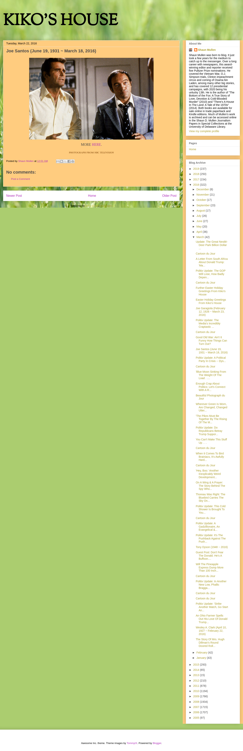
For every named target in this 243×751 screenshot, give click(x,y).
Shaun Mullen (207, 49)
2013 (196, 675)
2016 (196, 184)
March (200, 237)
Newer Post (14, 195)
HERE (96, 145)
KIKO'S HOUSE (60, 21)
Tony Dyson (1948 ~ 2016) (212, 547)
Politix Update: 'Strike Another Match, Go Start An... (212, 607)
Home (92, 195)
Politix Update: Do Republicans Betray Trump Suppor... (209, 431)
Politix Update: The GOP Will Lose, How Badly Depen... (211, 274)
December (203, 189)
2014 (196, 669)
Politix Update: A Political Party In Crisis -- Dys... (211, 359)
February (202, 652)
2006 (196, 712)
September (203, 205)
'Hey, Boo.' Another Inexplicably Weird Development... (208, 474)
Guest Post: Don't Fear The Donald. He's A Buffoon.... (209, 555)
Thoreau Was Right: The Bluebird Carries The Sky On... (210, 497)
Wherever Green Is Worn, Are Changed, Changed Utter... (211, 407)
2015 (196, 664)
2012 (196, 680)
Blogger (157, 743)
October (201, 199)
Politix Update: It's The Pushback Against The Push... (211, 538)
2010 (196, 691)
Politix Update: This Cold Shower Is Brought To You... (211, 509)
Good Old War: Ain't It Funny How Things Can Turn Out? (211, 340)
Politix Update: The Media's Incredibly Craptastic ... (208, 323)
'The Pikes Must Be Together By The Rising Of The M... (211, 419)
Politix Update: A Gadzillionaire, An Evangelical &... (208, 526)
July (199, 215)
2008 (196, 701)
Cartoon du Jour (205, 253)
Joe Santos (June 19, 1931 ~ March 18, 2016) (212, 351)
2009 (196, 696)
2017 (196, 179)
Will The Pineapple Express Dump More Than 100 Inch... (210, 567)
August (200, 210)
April (199, 231)
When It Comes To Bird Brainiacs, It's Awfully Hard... (210, 457)
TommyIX (132, 743)
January (201, 657)
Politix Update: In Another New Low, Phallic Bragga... (211, 584)
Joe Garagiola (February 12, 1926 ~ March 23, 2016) (210, 311)
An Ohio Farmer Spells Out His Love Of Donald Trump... (211, 619)
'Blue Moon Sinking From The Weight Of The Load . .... (211, 375)
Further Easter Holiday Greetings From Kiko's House (211, 291)
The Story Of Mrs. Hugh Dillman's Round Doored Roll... (210, 642)
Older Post (169, 195)
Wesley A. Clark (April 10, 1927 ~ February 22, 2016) (211, 631)
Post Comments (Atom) (99, 205)
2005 (196, 717)
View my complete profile (204, 131)
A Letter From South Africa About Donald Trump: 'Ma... (212, 262)
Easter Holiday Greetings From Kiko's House (211, 301)
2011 (196, 685)
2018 (196, 174)
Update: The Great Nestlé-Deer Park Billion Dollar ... (212, 245)
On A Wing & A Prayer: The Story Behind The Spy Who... (210, 486)
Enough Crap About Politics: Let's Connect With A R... (210, 387)
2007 (196, 707)
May (199, 226)
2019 (196, 168)
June (199, 221)
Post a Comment (20, 178)
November (203, 194)
